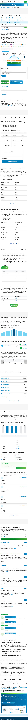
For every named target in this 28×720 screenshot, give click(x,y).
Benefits (11, 42)
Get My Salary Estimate (12, 155)
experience (3, 99)
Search (25, 20)
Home (1, 7)
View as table (24, 45)
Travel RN (2, 570)
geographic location (9, 99)
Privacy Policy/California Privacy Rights (7, 714)
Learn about (8, 696)
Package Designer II (7, 339)
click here (25, 412)
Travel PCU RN (3, 558)
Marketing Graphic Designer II (6, 535)
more (15, 541)
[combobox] (14, 21)
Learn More (5, 2)
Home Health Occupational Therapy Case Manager (10, 547)
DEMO (25, 4)
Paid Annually (5, 45)
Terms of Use (24, 714)
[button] (5, 23)
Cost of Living (4, 85)
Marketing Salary (8, 7)
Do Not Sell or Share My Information (6, 717)
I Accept (25, 1)
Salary (4, 7)
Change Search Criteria (5, 61)
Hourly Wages (4, 87)
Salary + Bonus (6, 42)
